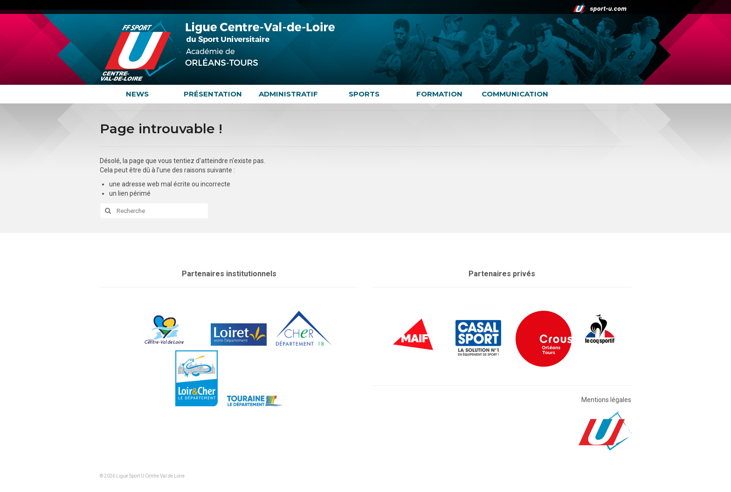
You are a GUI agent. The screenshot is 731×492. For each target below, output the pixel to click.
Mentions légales (606, 399)
